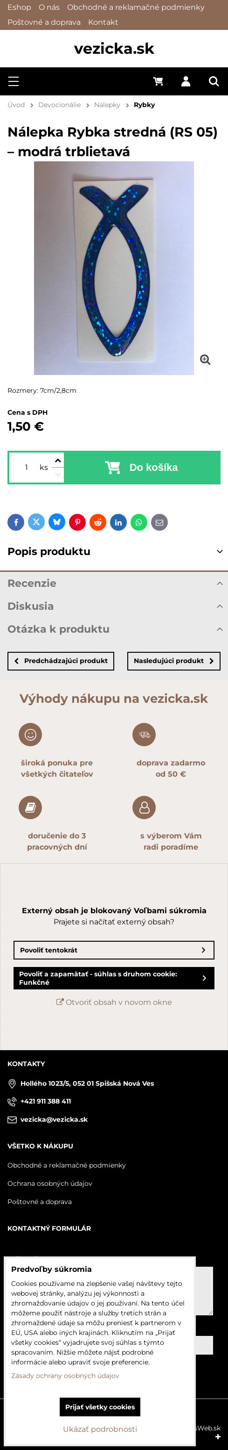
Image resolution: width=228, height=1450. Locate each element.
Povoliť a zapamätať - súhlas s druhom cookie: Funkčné (98, 978)
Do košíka (154, 467)
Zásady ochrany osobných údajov (65, 1375)
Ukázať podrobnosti (100, 1429)
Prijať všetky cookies (100, 1407)
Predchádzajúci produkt (61, 660)
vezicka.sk (114, 48)
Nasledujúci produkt (174, 660)
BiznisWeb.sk (199, 1428)
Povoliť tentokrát (48, 950)
